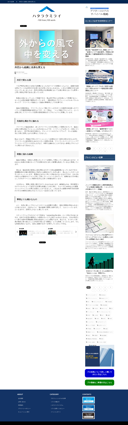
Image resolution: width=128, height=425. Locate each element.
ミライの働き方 (55, 401)
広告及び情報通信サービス (105, 332)
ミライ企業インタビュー (57, 408)
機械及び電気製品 (91, 339)
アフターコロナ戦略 (92, 305)
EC (87, 301)
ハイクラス (90, 322)
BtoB (88, 308)
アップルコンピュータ (103, 312)
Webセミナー (103, 298)
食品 (88, 335)
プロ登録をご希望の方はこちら (99, 382)
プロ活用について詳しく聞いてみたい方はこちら (99, 373)
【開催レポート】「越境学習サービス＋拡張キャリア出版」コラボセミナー (99, 130)
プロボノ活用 (101, 342)
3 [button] (99, 148)
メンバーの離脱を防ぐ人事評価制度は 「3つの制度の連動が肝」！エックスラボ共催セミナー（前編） (99, 187)
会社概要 (20, 398)
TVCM (95, 308)
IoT (101, 315)
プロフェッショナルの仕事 (58, 398)
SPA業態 (109, 301)
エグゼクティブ (101, 322)
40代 (103, 318)
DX (111, 308)
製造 (101, 339)
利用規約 (20, 405)
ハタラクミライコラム (57, 405)
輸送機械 (103, 335)
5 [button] (110, 148)
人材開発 (25, 73)
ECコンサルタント (97, 301)
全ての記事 (11, 1)
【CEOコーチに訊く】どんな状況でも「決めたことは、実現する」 (99, 272)
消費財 (95, 335)
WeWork (102, 295)
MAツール (103, 308)
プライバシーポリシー (24, 408)
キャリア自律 (90, 325)
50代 (110, 318)
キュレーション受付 (23, 412)
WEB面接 (104, 305)
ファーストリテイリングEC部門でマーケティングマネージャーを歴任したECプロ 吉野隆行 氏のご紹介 (99, 237)
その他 (95, 315)
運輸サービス (90, 332)
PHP (88, 315)
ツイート (23, 25)
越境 (108, 315)
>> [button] (105, 151)
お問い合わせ (22, 401)
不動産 (88, 328)
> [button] (99, 151)
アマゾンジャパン (91, 298)
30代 (97, 318)
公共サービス (101, 325)
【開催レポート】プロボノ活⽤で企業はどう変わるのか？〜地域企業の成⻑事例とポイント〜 (99, 88)
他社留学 (89, 318)
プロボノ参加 (90, 342)
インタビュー (90, 312)
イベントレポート (91, 295)
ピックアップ (19, 73)
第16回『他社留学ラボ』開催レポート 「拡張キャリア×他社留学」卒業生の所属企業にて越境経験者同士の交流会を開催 (99, 53)
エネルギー (97, 328)
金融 (105, 328)
